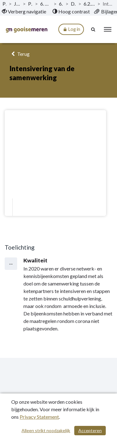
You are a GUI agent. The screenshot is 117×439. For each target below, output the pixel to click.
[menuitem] (24, 11)
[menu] (108, 29)
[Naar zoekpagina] (93, 29)
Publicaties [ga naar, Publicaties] (4, 4)
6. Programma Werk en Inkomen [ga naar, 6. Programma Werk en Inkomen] (45, 4)
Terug (19, 54)
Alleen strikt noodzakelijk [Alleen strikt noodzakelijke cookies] (46, 430)
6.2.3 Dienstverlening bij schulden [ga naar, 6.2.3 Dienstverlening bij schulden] (89, 4)
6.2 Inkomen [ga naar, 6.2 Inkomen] (61, 4)
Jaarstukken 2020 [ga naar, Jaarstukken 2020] (17, 4)
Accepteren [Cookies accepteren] (90, 430)
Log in (71, 29)
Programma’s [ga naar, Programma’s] (30, 4)
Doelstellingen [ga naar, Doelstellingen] (73, 4)
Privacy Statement (39, 417)
